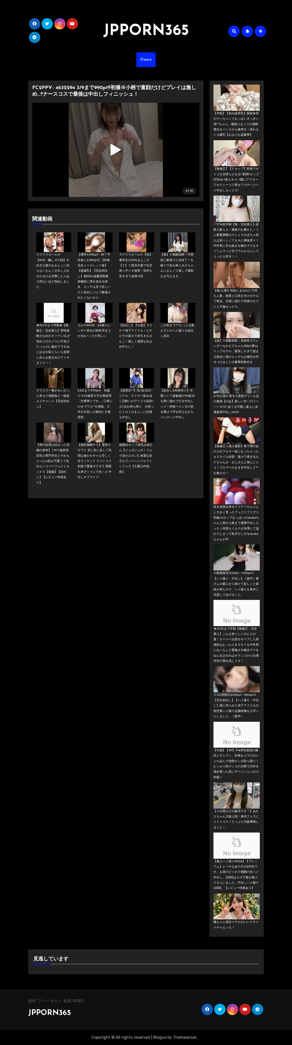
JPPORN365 (146, 31)
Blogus (159, 1037)
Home (146, 60)
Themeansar (185, 1037)
